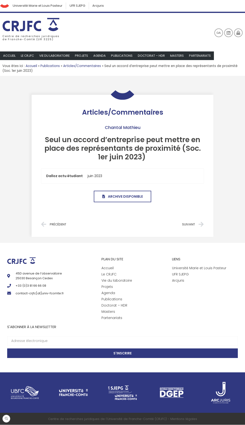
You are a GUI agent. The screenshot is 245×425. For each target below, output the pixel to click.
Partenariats (202, 56)
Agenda (101, 56)
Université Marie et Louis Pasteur (38, 6)
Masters (178, 56)
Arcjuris (99, 6)
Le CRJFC (27, 56)
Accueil (9, 56)
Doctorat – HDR (152, 56)
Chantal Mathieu (122, 128)
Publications (123, 56)
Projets (82, 56)
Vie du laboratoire (55, 56)
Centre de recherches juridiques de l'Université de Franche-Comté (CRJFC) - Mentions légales (122, 419)
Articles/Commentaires (82, 66)
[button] (6, 419)
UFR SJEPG (78, 6)
